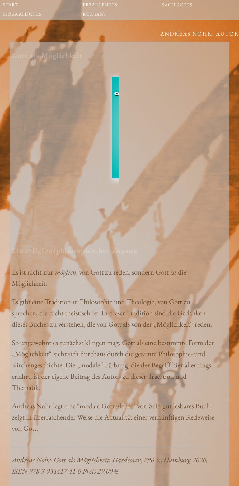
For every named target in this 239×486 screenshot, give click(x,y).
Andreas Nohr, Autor (199, 33)
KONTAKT (94, 12)
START (10, 3)
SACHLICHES (177, 3)
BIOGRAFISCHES (22, 12)
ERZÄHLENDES (100, 3)
